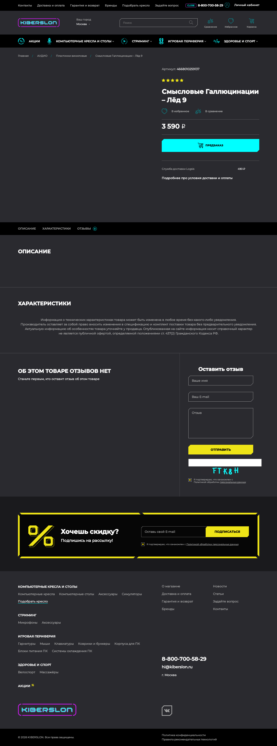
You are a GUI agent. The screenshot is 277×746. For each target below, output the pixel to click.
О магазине (171, 586)
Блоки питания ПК (33, 651)
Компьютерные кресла (36, 594)
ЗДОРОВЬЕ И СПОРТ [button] (234, 41)
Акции (29, 41)
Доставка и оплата (51, 5)
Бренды (111, 5)
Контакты (25, 5)
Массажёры (49, 672)
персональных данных (233, 482)
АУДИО (42, 55)
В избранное (175, 111)
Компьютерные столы (76, 594)
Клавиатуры (64, 644)
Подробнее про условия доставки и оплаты (197, 178)
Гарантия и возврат (84, 5)
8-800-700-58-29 (210, 5)
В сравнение (209, 111)
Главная (23, 55)
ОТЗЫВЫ (87, 229)
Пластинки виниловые (71, 55)
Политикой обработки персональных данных (212, 544)
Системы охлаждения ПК (72, 651)
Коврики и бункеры (94, 644)
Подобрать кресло (136, 5)
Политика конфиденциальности (184, 735)
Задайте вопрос (167, 5)
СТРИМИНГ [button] (135, 41)
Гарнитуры (26, 644)
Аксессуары (107, 594)
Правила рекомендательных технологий (189, 739)
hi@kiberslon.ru (177, 667)
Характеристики (56, 228)
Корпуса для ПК (127, 644)
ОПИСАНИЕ (27, 228)
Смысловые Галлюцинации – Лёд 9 (118, 55)
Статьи (218, 594)
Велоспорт (26, 672)
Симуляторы (132, 594)
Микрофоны (27, 623)
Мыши (45, 644)
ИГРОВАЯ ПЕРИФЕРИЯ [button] (181, 41)
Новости (220, 586)
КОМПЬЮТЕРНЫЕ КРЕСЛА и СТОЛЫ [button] (79, 41)
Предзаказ (210, 145)
